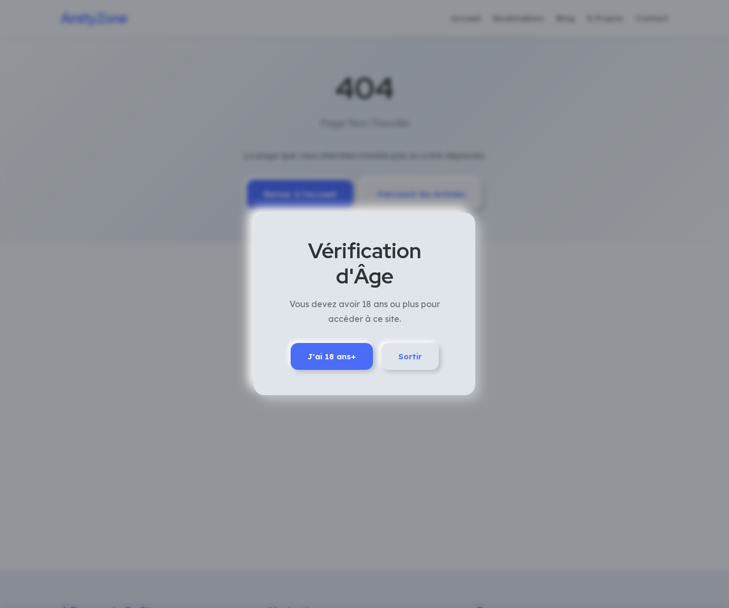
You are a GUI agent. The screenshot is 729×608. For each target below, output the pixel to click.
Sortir (410, 356)
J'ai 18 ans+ (332, 356)
